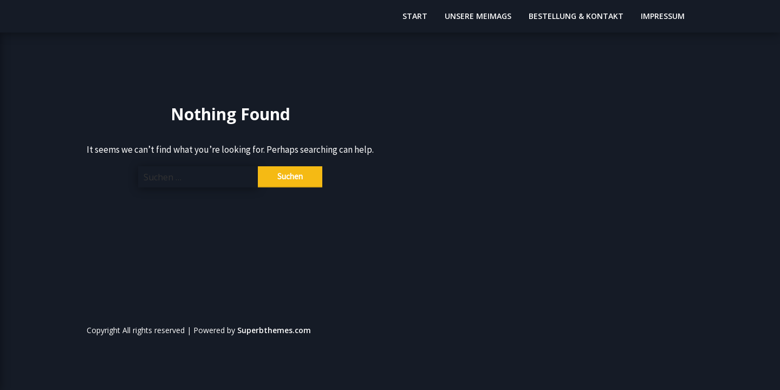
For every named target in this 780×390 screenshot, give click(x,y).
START (414, 16)
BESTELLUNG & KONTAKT (576, 16)
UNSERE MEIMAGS (478, 16)
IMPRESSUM (663, 16)
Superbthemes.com (274, 330)
